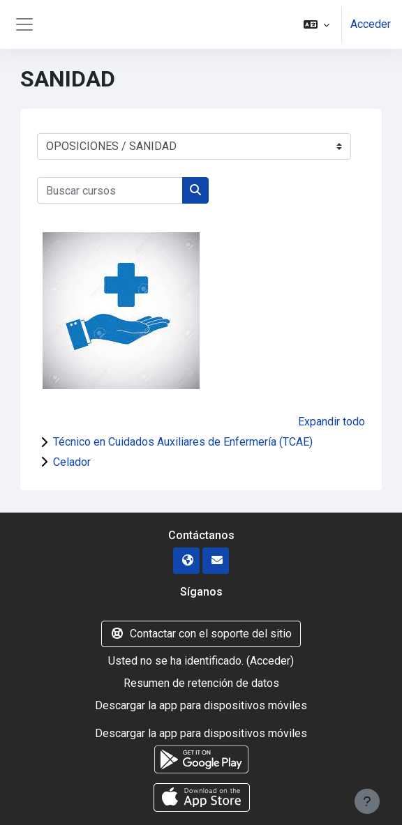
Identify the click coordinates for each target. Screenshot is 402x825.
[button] (316, 24)
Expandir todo (331, 421)
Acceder (370, 24)
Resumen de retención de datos (201, 683)
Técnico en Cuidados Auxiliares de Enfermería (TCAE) (183, 441)
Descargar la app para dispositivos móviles (201, 705)
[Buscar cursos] (110, 190)
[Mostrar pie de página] (367, 801)
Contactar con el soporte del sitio (201, 633)
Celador (72, 462)
